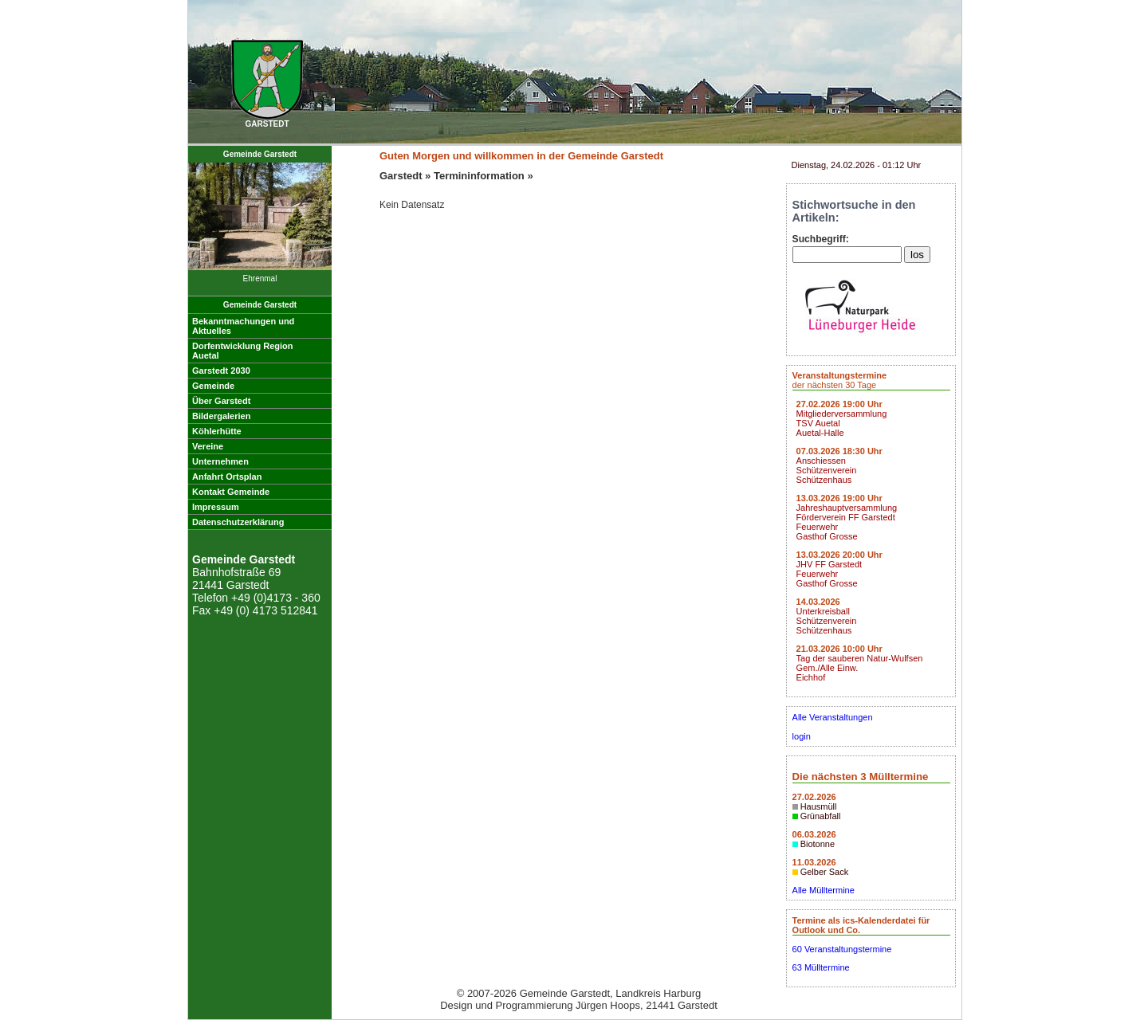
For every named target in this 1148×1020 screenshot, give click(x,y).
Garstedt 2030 (221, 370)
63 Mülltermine (821, 967)
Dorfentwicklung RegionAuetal (242, 350)
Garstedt (400, 176)
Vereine (207, 446)
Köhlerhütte (217, 431)
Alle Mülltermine (823, 890)
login (801, 736)
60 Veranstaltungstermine (842, 949)
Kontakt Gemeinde (230, 491)
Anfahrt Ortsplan (226, 476)
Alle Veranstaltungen (832, 717)
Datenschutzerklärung (238, 522)
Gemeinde (213, 385)
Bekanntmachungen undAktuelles (243, 325)
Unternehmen (220, 461)
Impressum (215, 507)
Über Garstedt (221, 401)
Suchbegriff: (820, 239)
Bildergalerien (221, 416)
